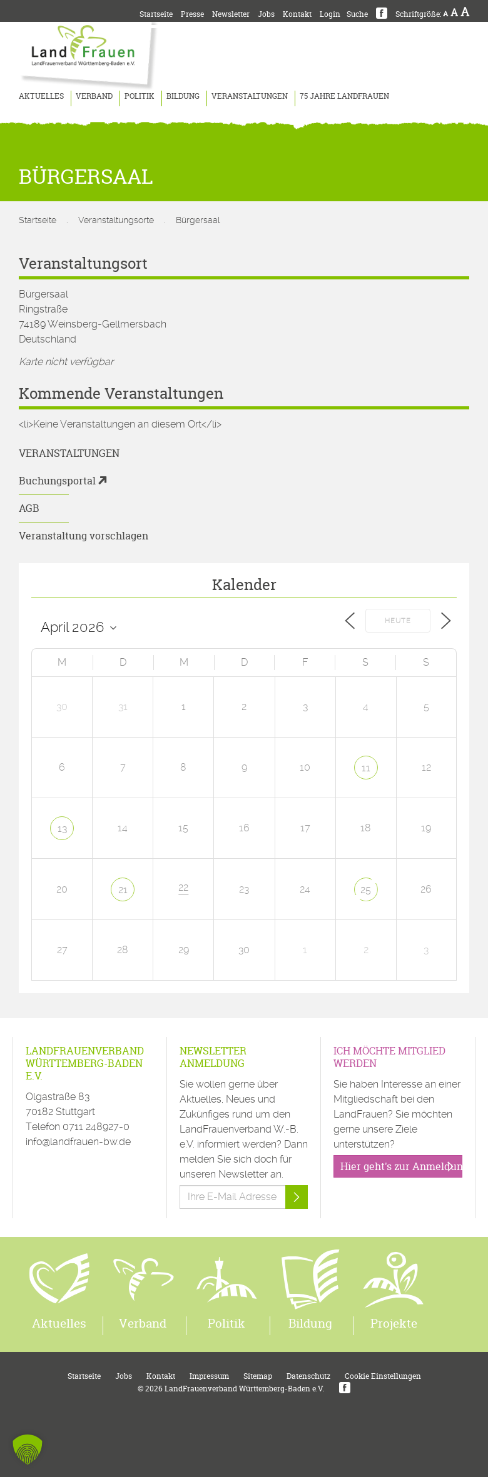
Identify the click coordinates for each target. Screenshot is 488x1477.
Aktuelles (41, 96)
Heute (398, 621)
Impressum (209, 1376)
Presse (192, 14)
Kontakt (297, 14)
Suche (357, 14)
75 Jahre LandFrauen (344, 96)
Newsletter (231, 14)
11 (366, 768)
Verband (94, 96)
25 (365, 890)
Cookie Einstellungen (383, 1376)
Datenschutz (308, 1376)
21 (123, 890)
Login (330, 14)
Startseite (156, 14)
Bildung (183, 96)
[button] (27, 1449)
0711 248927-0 (96, 1127)
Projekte (393, 1323)
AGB (29, 508)
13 (62, 828)
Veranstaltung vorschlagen (83, 536)
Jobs (266, 14)
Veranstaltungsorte (116, 220)
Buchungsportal (57, 481)
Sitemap (257, 1376)
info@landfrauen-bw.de (78, 1142)
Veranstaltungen (249, 96)
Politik (140, 96)
